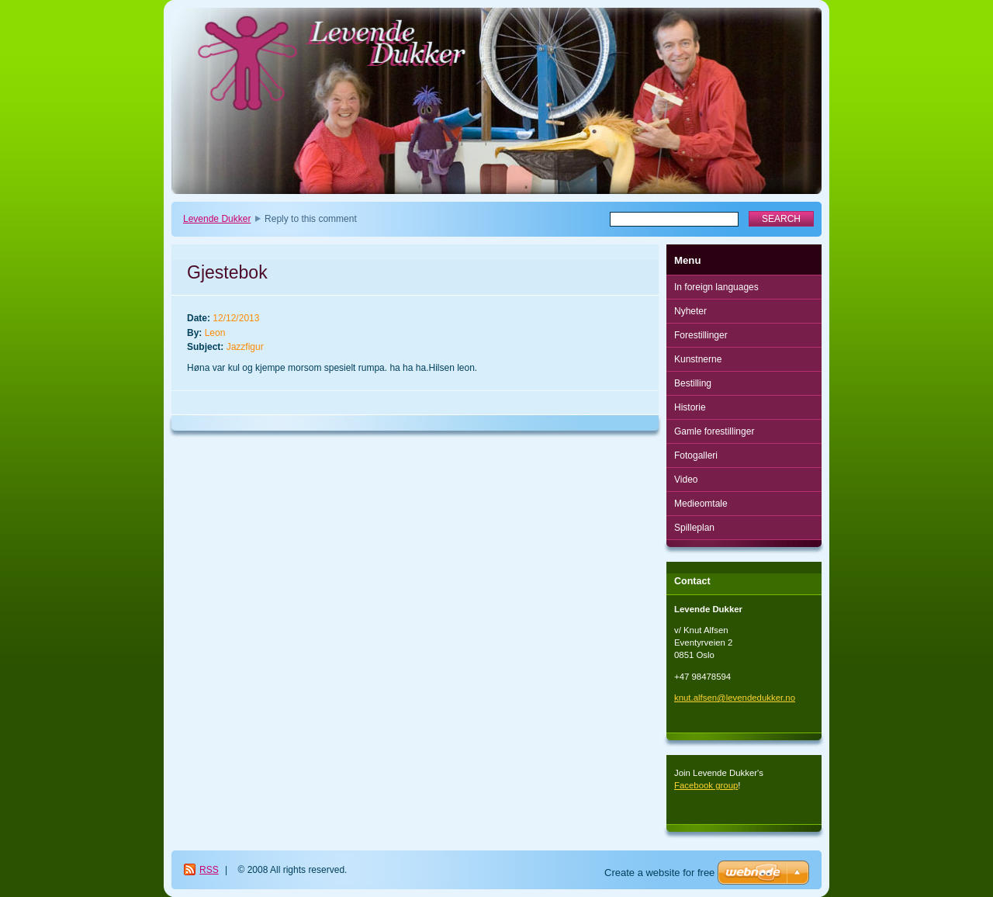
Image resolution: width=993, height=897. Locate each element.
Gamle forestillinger (714, 431)
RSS (209, 869)
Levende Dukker (217, 218)
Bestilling (692, 383)
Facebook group (706, 785)
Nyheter (690, 311)
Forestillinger (701, 335)
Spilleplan (694, 527)
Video (685, 479)
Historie (690, 407)
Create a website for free (659, 872)
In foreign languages (716, 287)
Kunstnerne (697, 359)
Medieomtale (701, 503)
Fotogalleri (696, 455)
